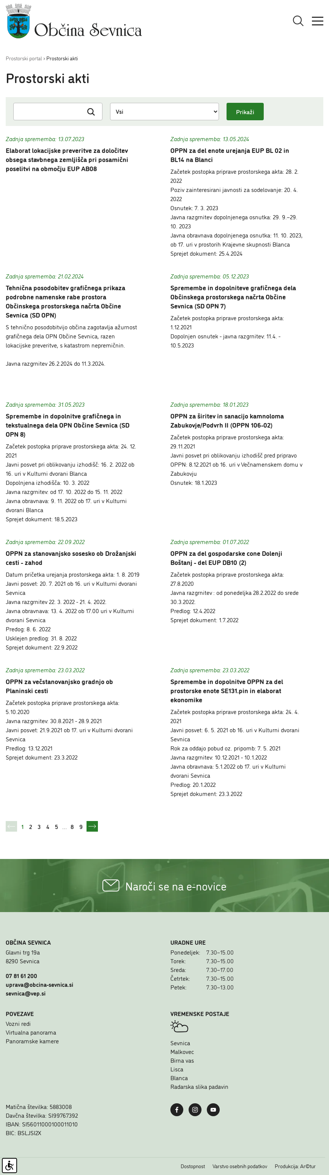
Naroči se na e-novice (164, 885)
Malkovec (182, 1051)
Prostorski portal (24, 57)
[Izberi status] (164, 111)
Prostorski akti (62, 57)
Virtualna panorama (31, 1032)
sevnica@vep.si (26, 993)
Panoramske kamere (32, 1041)
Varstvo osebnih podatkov (240, 1166)
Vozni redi (18, 1023)
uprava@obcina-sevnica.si (39, 984)
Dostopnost (193, 1166)
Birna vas (182, 1060)
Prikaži (245, 111)
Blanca (179, 1077)
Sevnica (180, 1043)
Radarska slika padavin (199, 1086)
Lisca (176, 1069)
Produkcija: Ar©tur (295, 1166)
